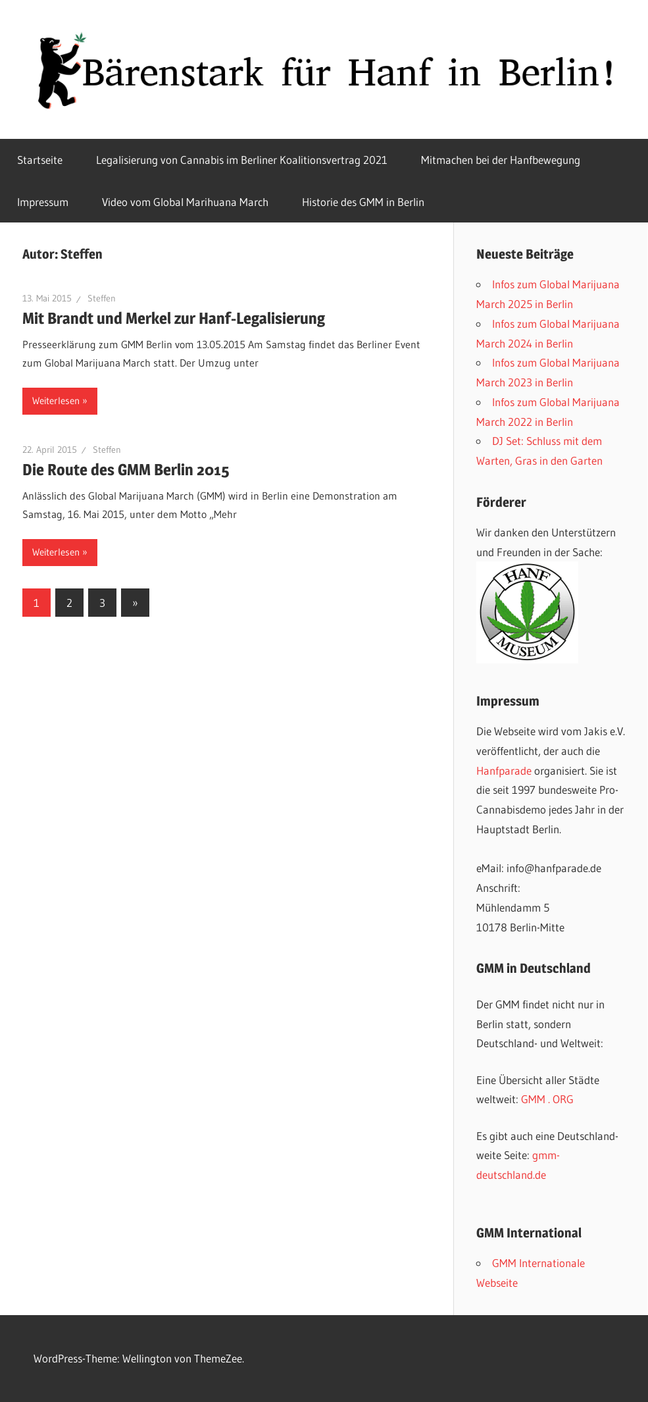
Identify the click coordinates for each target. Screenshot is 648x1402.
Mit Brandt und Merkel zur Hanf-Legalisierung (173, 318)
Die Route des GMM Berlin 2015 (125, 469)
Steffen (101, 298)
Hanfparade (504, 770)
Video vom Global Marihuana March (185, 202)
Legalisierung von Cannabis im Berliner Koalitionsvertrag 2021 (241, 160)
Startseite (39, 160)
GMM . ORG (547, 1099)
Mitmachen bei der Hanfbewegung (500, 160)
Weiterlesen (56, 400)
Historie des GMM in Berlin (363, 202)
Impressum (42, 202)
